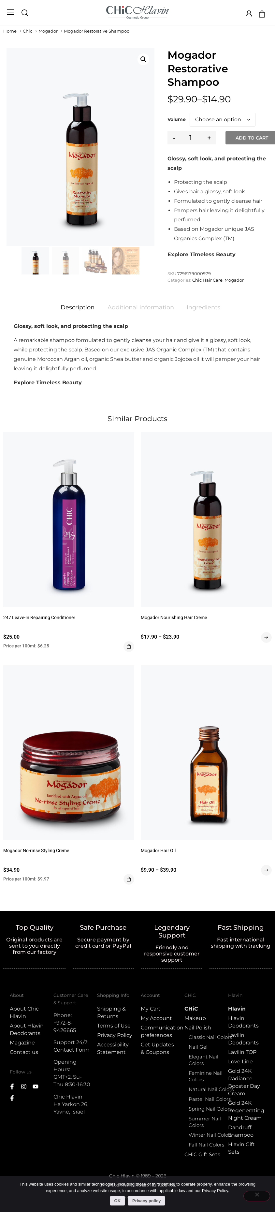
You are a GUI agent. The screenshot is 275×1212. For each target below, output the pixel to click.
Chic (27, 31)
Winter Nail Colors (210, 1135)
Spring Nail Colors (210, 1109)
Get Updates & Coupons (157, 1048)
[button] (10, 13)
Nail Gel (198, 1047)
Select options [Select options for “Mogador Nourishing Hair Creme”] (266, 637)
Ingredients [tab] (203, 307)
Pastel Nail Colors (210, 1099)
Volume (176, 119)
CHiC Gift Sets (202, 1154)
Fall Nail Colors (206, 1145)
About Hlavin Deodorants (27, 1029)
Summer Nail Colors (205, 1122)
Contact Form (71, 1050)
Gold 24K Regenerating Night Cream (246, 1110)
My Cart (151, 1009)
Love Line (240, 1061)
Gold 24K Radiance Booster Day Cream (244, 1082)
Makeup (195, 1018)
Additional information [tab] (141, 307)
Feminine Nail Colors (206, 1076)
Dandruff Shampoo (240, 1131)
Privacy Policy (114, 1035)
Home (10, 31)
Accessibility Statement (113, 1048)
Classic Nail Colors (210, 1037)
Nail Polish (197, 1028)
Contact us (24, 1052)
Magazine (22, 1043)
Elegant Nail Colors (203, 1060)
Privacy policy (146, 1200)
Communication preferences (159, 1031)
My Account (156, 1018)
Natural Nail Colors (211, 1089)
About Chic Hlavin (24, 1012)
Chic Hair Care (207, 280)
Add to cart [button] (128, 646)
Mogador (48, 31)
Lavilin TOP (242, 1052)
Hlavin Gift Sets (241, 1148)
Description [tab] (77, 307)
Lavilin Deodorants (243, 1039)
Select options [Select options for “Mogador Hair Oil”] (266, 870)
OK (117, 1200)
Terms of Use (114, 1026)
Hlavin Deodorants (243, 1022)
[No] (256, 1196)
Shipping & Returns (111, 1012)
